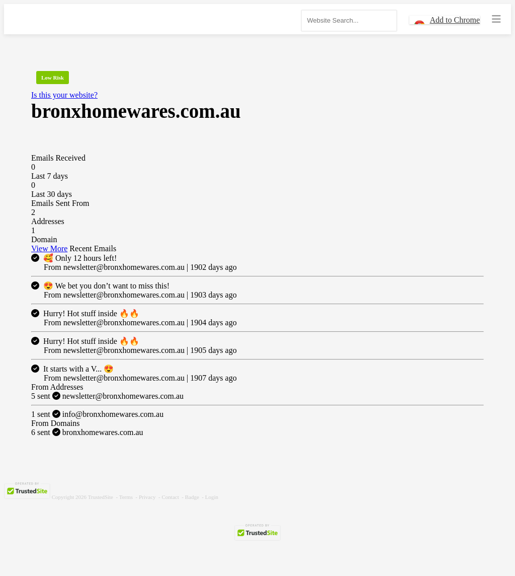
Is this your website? (64, 95)
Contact (170, 497)
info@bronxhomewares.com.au (97, 414)
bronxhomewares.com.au (87, 432)
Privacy (147, 497)
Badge (192, 497)
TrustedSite (100, 497)
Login (211, 497)
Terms (126, 497)
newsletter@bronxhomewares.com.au (107, 396)
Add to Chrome (455, 20)
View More (49, 248)
